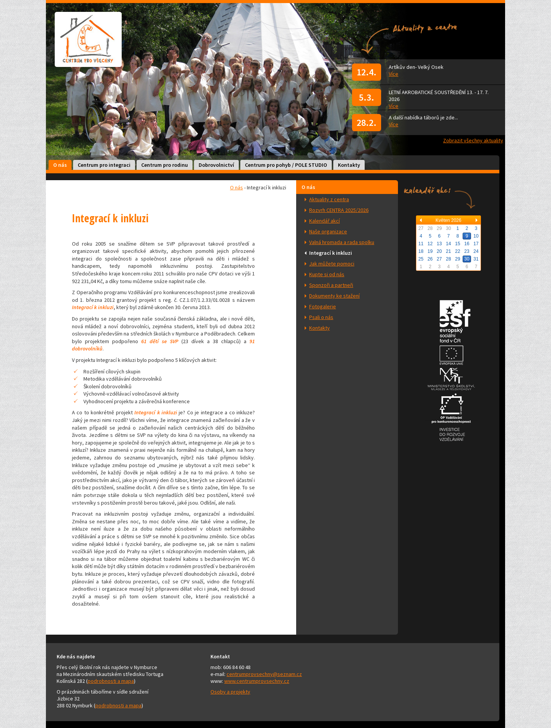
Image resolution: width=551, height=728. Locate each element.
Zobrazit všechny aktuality (473, 140)
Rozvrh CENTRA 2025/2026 (338, 210)
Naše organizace (328, 231)
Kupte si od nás (326, 274)
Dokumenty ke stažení (334, 295)
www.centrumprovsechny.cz (256, 681)
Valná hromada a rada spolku (341, 242)
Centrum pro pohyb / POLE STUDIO (286, 164)
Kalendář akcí (324, 220)
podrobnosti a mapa (111, 681)
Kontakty (349, 164)
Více (393, 73)
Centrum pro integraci (104, 164)
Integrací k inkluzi (330, 252)
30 (466, 259)
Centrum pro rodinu (164, 164)
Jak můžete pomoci (331, 263)
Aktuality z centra (329, 199)
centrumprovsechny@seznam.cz (264, 674)
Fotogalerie (322, 306)
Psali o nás (321, 317)
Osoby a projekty (230, 691)
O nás (60, 164)
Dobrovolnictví (216, 164)
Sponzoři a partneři (331, 285)
